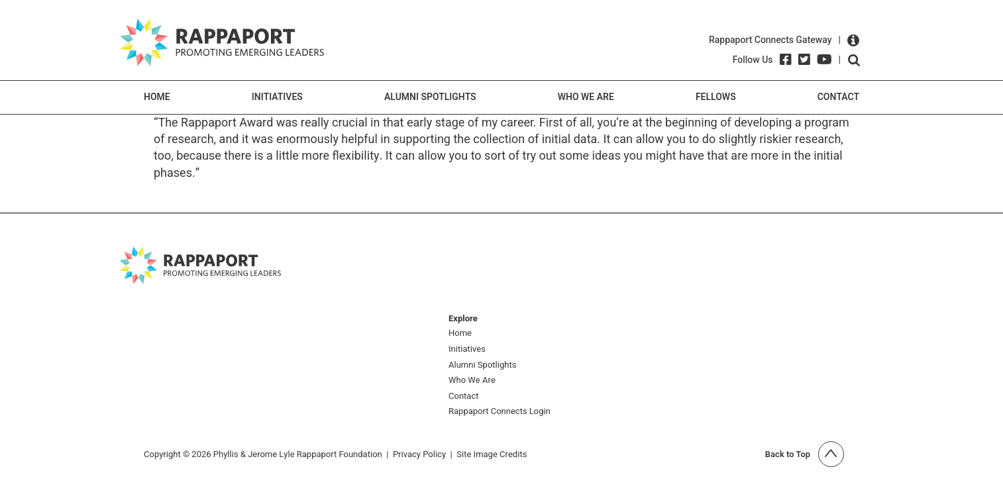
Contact (838, 97)
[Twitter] (804, 59)
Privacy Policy (419, 454)
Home (157, 97)
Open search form (854, 60)
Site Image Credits (491, 454)
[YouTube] (824, 59)
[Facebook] (786, 59)
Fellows (716, 97)
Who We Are (586, 97)
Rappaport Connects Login (500, 411)
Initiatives (277, 97)
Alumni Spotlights (430, 97)
